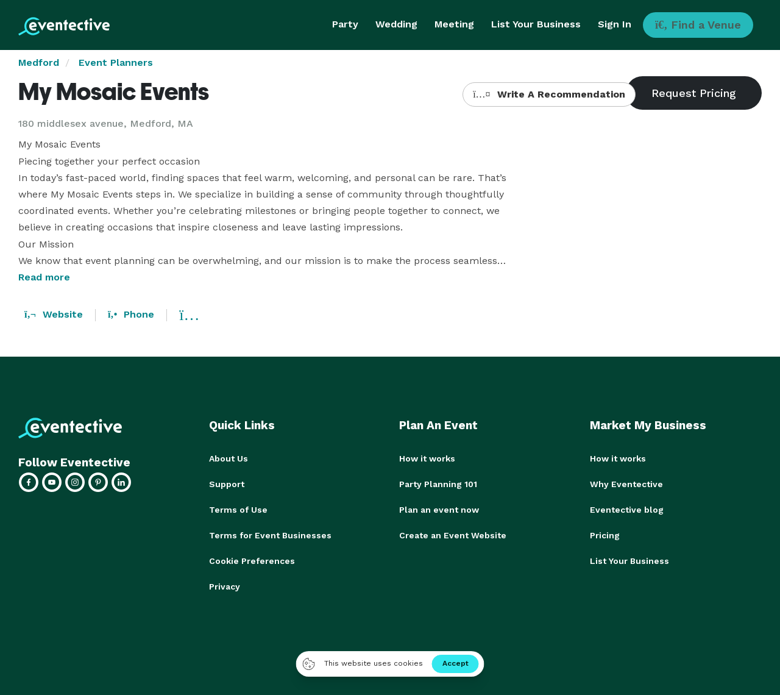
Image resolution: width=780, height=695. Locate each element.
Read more (44, 277)
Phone (131, 314)
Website (53, 314)
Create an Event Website (452, 535)
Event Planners (116, 62)
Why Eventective (626, 484)
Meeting (454, 24)
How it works (427, 458)
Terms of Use (238, 510)
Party (345, 24)
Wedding (396, 24)
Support (226, 484)
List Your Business (536, 24)
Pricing (605, 535)
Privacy (224, 586)
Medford (38, 62)
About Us (228, 458)
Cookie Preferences (252, 561)
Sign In (614, 24)
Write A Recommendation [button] (549, 94)
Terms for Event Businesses (270, 535)
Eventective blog (627, 510)
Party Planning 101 (438, 484)
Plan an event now (439, 510)
